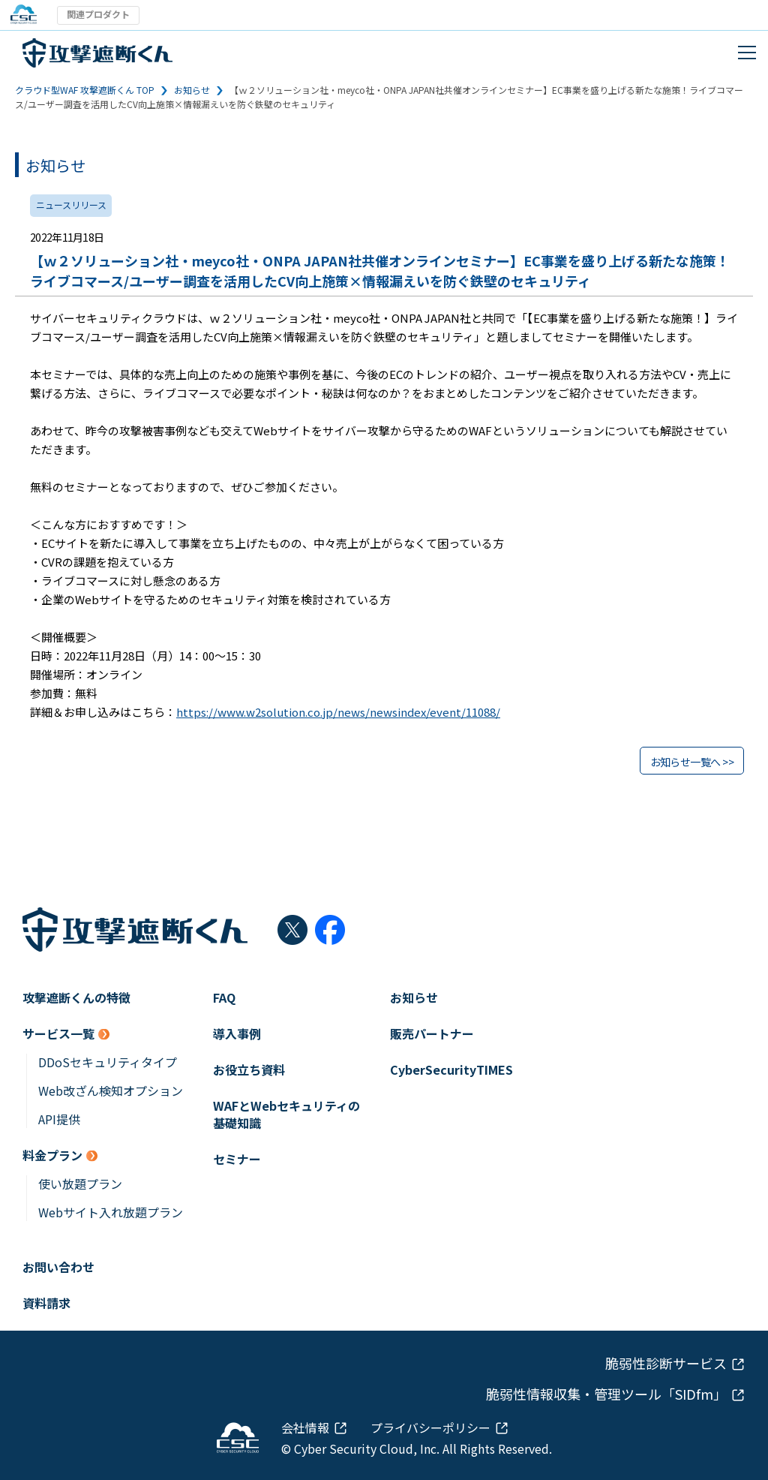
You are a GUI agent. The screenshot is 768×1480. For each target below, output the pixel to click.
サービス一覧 (58, 1033)
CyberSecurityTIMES (451, 1069)
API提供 (59, 1119)
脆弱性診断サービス (666, 1363)
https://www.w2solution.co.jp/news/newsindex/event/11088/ (338, 712)
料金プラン (52, 1155)
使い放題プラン (80, 1184)
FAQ (224, 997)
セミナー (237, 1159)
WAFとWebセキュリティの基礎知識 (286, 1114)
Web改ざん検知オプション (110, 1090)
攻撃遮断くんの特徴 (76, 997)
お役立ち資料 (249, 1069)
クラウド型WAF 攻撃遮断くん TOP (84, 89)
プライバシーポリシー (430, 1427)
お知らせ (192, 89)
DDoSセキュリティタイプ (107, 1062)
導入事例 (237, 1033)
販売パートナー (432, 1033)
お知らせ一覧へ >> (692, 761)
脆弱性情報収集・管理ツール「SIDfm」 (606, 1394)
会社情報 (305, 1427)
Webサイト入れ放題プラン (110, 1212)
